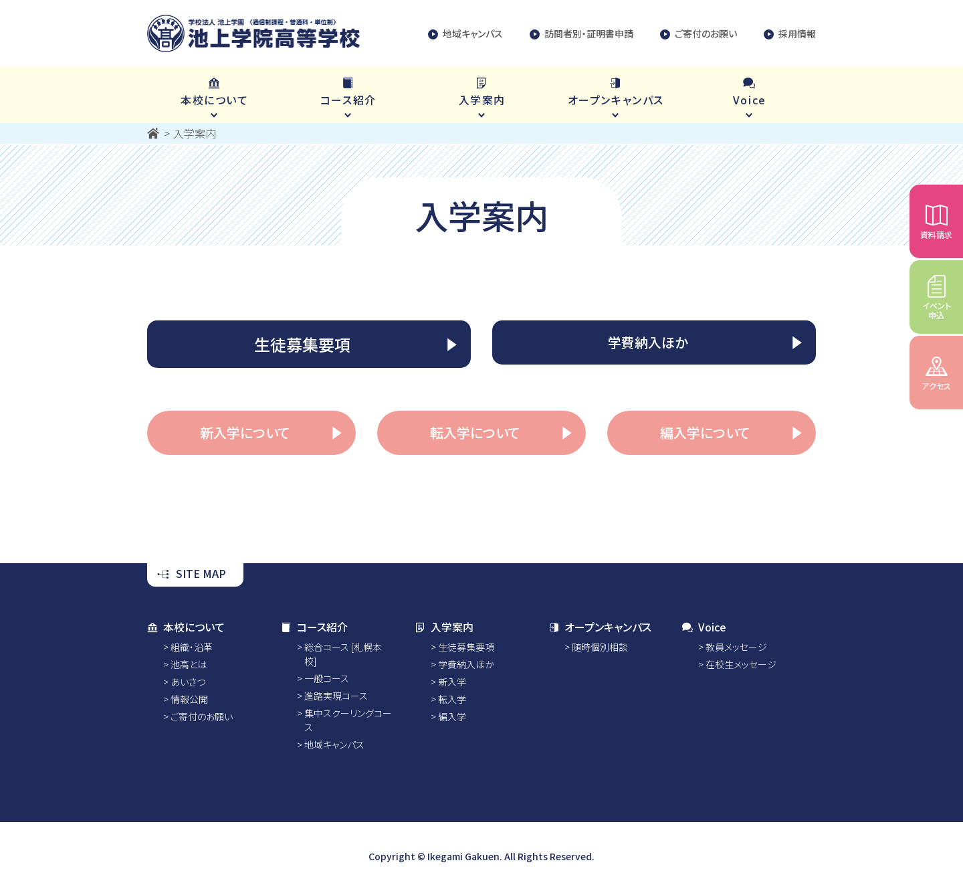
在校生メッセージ (741, 664)
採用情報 (790, 34)
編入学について (705, 432)
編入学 (452, 716)
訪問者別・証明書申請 (581, 34)
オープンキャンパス (599, 626)
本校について (186, 626)
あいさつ (188, 681)
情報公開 (189, 699)
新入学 (452, 681)
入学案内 (444, 626)
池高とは (189, 664)
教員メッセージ (736, 647)
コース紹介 (314, 626)
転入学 (452, 699)
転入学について (475, 432)
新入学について (245, 432)
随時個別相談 (600, 647)
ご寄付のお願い (698, 34)
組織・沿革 (192, 647)
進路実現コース (336, 695)
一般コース (326, 678)
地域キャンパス (465, 34)
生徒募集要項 (302, 344)
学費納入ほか (647, 342)
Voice (704, 626)
